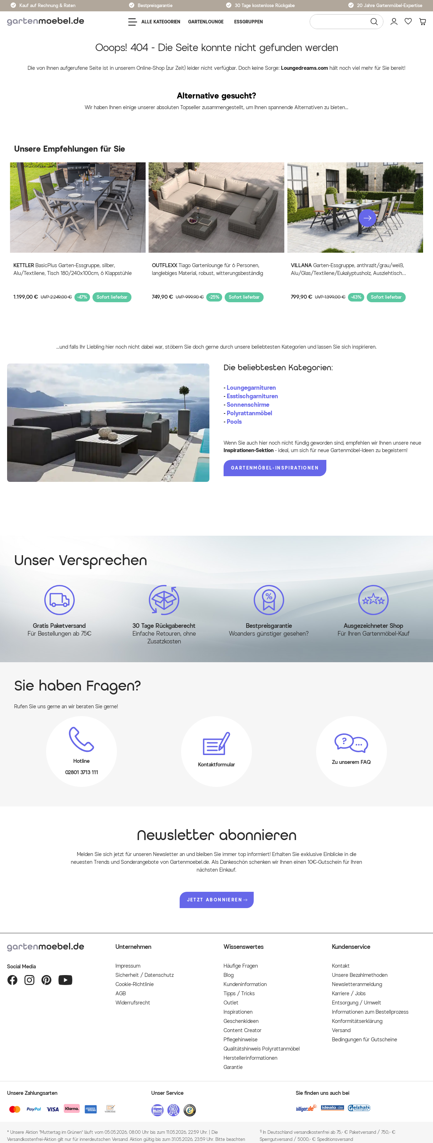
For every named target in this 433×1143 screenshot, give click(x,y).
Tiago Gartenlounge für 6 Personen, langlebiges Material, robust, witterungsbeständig (207, 269)
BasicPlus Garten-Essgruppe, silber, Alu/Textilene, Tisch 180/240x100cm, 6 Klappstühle (72, 269)
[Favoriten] (408, 21)
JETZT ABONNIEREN (217, 899)
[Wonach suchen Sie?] (346, 22)
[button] (367, 218)
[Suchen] (374, 21)
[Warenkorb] (422, 21)
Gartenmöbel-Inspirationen (275, 468)
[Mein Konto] (394, 21)
